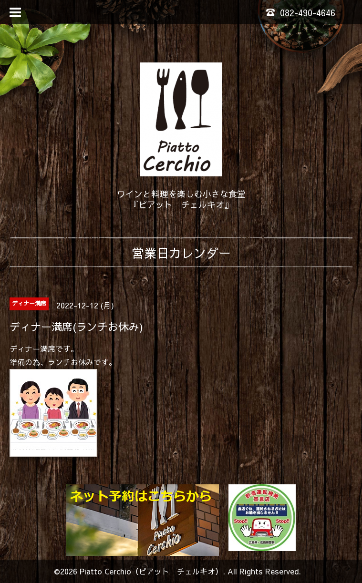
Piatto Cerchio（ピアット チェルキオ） (151, 571)
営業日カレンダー (181, 252)
